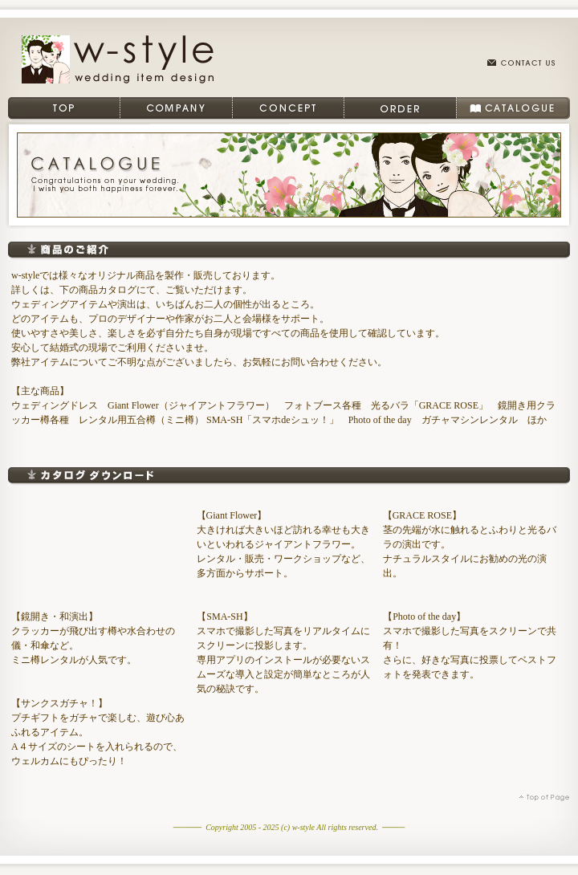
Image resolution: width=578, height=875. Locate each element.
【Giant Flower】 (232, 515)
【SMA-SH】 (224, 616)
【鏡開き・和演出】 (54, 616)
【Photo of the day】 (424, 616)
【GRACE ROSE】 (422, 515)
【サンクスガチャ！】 (59, 703)
